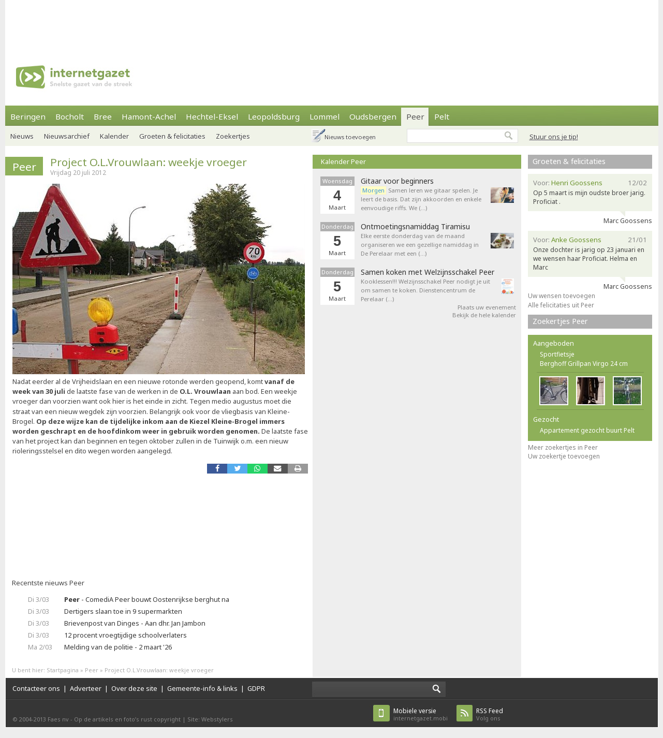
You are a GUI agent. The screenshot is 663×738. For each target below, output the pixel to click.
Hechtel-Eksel (212, 116)
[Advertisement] (332, 23)
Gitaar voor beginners (397, 181)
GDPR (256, 688)
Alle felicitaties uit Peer (561, 305)
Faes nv (58, 719)
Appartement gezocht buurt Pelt (587, 430)
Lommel (325, 116)
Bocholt (69, 116)
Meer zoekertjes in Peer (563, 447)
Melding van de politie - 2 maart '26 (118, 647)
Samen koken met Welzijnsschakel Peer (427, 272)
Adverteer (85, 688)
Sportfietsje (557, 354)
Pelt (441, 116)
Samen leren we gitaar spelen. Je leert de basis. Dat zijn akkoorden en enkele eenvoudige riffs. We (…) (421, 199)
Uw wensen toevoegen (561, 295)
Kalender (114, 136)
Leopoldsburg (274, 116)
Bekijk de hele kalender (484, 315)
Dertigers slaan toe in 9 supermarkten (123, 611)
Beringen (28, 116)
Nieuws (22, 136)
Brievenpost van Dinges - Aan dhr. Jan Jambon (134, 623)
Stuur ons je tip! (553, 136)
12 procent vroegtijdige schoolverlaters (125, 635)
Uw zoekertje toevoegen (564, 456)
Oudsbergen (372, 116)
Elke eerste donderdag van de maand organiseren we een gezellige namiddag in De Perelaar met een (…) (420, 244)
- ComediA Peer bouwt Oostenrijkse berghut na (146, 599)
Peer (415, 116)
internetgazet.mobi (420, 714)
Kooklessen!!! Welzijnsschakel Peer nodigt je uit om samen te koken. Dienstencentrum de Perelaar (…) (425, 290)
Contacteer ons (36, 688)
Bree (103, 116)
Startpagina (63, 670)
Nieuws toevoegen (350, 137)
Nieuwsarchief (67, 136)
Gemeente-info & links (202, 688)
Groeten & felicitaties (172, 136)
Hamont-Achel (149, 116)
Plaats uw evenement (487, 307)
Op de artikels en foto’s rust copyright (127, 719)
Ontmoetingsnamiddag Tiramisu (415, 226)
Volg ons (489, 714)
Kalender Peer (343, 161)
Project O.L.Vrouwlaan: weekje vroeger (148, 162)
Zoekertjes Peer (560, 321)
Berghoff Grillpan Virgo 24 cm (584, 363)
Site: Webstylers (210, 719)
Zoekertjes (233, 136)
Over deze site (134, 688)
